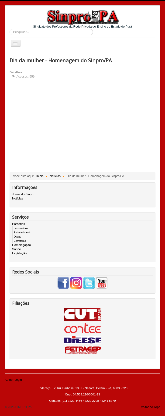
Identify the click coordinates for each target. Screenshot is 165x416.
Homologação (21, 245)
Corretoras (20, 240)
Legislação (19, 253)
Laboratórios (21, 228)
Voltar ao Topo (150, 407)
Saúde (16, 249)
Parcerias (18, 224)
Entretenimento (22, 232)
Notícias (17, 198)
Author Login (13, 379)
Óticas (17, 236)
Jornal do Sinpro (23, 194)
